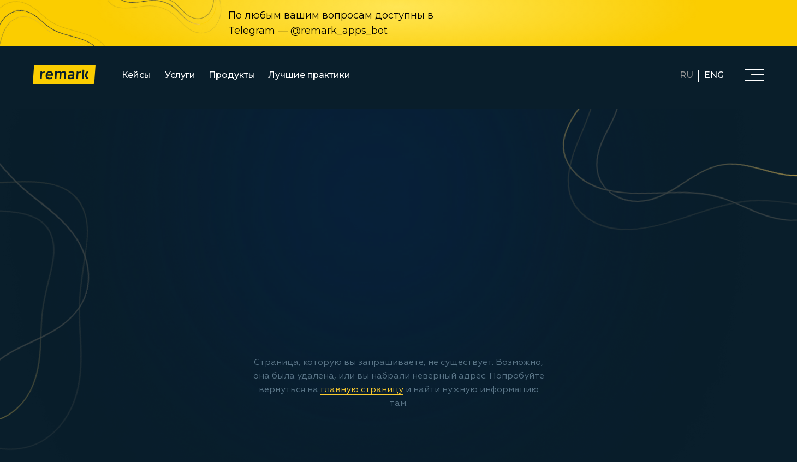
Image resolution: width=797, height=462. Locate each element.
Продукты (232, 75)
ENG (714, 75)
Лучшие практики (309, 75)
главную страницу (361, 390)
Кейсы (136, 75)
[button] (754, 74)
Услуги (180, 75)
